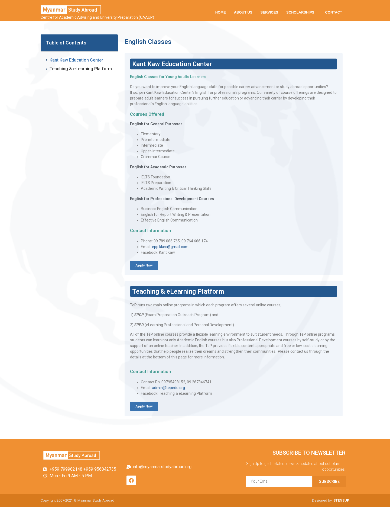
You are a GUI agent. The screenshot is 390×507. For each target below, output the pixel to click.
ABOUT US (243, 12)
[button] (144, 265)
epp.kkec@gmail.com (170, 247)
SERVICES (269, 12)
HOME (220, 12)
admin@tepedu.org (168, 388)
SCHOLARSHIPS (301, 12)
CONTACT (333, 12)
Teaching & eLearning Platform (81, 68)
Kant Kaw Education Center (76, 60)
